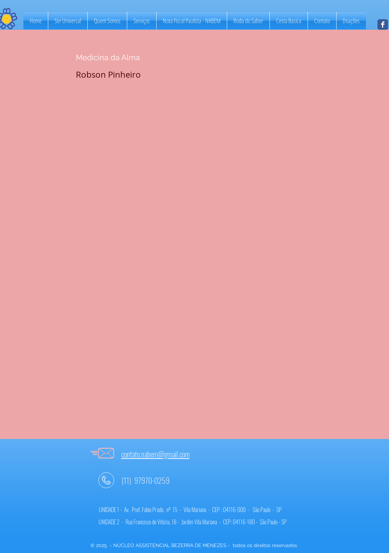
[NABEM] (382, 24)
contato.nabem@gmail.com (155, 454)
